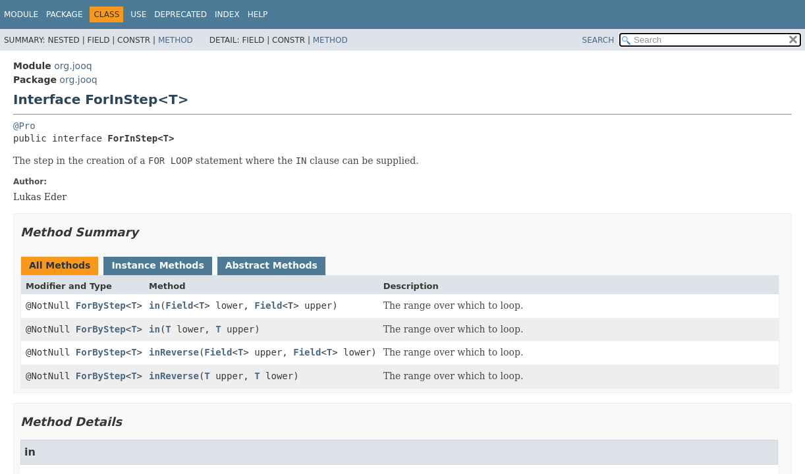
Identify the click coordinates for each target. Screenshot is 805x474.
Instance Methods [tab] (157, 265)
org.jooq (73, 66)
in (154, 305)
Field (179, 305)
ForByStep (101, 305)
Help (258, 14)
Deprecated (180, 14)
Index (227, 14)
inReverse (174, 352)
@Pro (24, 125)
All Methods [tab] (59, 265)
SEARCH (598, 40)
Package (64, 14)
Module (21, 14)
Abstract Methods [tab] (271, 265)
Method (175, 40)
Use (138, 14)
